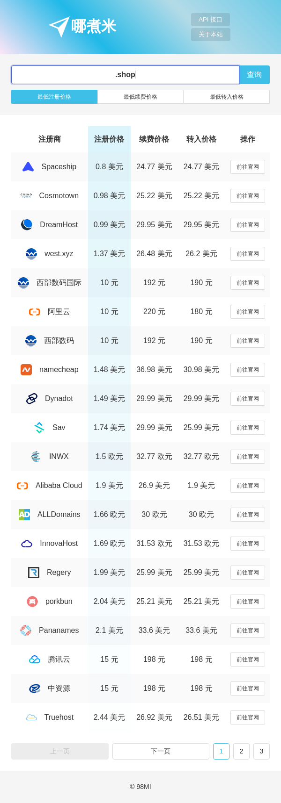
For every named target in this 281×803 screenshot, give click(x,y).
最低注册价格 (54, 96)
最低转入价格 (227, 96)
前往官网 (248, 167)
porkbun (50, 601)
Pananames (49, 630)
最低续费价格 (140, 96)
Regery (49, 572)
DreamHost (49, 225)
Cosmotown (50, 196)
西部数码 (49, 340)
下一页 (160, 751)
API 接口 (210, 19)
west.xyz (49, 254)
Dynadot (49, 398)
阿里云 (49, 311)
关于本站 (211, 34)
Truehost (50, 717)
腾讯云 (49, 659)
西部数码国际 (49, 283)
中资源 (49, 688)
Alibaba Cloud (49, 485)
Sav (50, 427)
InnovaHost (49, 543)
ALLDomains (50, 514)
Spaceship (49, 167)
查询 (254, 75)
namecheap (50, 369)
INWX (49, 456)
